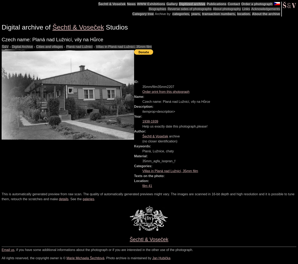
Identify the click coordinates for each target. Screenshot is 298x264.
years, (196, 14)
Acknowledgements (265, 9)
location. (244, 14)
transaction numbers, (219, 14)
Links (246, 9)
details (63, 199)
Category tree (143, 14)
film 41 (147, 186)
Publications (216, 4)
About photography (227, 9)
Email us (8, 250)
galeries (88, 199)
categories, (181, 14)
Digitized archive (192, 4)
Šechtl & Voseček (112, 4)
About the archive (266, 14)
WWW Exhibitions (151, 4)
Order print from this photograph (166, 92)
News (131, 4)
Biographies (157, 9)
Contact (234, 4)
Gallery (172, 4)
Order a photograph (256, 4)
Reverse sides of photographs (190, 9)
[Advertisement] (209, 65)
